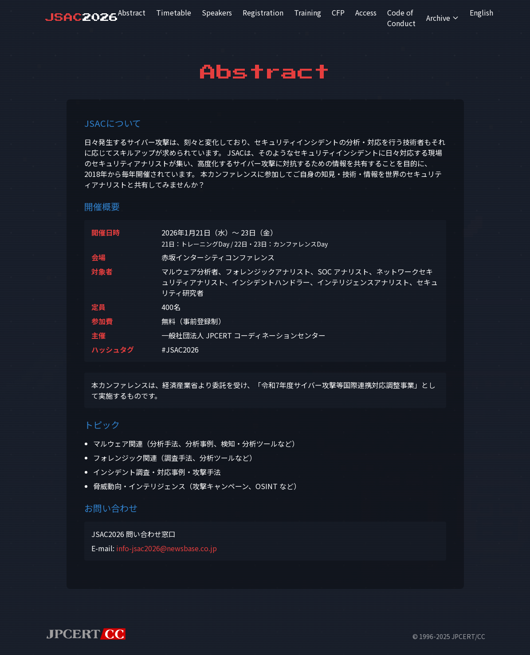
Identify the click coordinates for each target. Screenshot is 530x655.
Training (307, 12)
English (481, 12)
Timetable (173, 12)
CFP (338, 12)
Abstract (131, 12)
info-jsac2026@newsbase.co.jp (166, 548)
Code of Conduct (401, 17)
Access (366, 12)
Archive (442, 17)
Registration (263, 12)
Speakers (217, 12)
